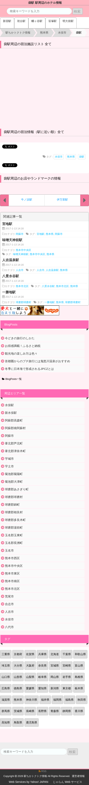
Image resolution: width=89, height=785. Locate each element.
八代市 (9, 627)
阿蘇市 (19, 234)
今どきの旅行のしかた (20, 338)
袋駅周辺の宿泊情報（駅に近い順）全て (34, 132)
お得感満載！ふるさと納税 (22, 345)
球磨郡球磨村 (23, 302)
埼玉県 (6, 665)
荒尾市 (9, 596)
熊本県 (71, 156)
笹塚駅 (52, 21)
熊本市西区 (12, 558)
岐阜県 (42, 676)
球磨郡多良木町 (15, 520)
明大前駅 (68, 21)
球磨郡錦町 (12, 504)
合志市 (9, 604)
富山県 (79, 665)
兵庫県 (42, 654)
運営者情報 (78, 776)
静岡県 (67, 711)
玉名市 (9, 550)
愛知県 (42, 688)
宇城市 (9, 458)
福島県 (69, 699)
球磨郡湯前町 (14, 527)
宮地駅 (40, 234)
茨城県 (18, 711)
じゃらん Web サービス (67, 781)
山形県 (18, 676)
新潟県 (55, 688)
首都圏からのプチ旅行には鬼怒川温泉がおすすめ (37, 361)
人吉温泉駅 (52, 270)
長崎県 (30, 711)
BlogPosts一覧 (12, 379)
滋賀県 (6, 699)
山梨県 (30, 676)
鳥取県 (18, 722)
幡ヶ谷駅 (36, 21)
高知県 (6, 722)
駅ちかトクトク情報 (35, 776)
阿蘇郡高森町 (14, 420)
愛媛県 (30, 688)
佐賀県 (30, 654)
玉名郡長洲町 (14, 542)
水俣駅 (9, 405)
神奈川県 (31, 699)
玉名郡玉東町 (14, 535)
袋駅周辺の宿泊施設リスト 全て (28, 44)
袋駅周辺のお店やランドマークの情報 (32, 178)
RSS (42, 771)
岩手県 (67, 676)
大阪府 (30, 665)
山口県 (6, 676)
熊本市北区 (22, 286)
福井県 (45, 699)
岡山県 (55, 676)
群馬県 (6, 711)
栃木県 (79, 688)
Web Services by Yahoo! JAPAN (28, 781)
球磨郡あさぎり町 (17, 489)
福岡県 (57, 699)
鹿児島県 (31, 722)
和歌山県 (80, 654)
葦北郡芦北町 (14, 443)
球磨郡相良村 (14, 512)
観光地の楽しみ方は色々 (21, 353)
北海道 (55, 654)
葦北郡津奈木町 (15, 451)
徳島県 (18, 688)
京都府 (18, 654)
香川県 (79, 711)
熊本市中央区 (23, 250)
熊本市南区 (12, 581)
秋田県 (82, 699)
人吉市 (19, 270)
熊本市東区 (12, 573)
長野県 (42, 711)
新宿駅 (7, 21)
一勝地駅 (49, 302)
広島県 (6, 688)
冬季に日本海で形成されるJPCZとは (29, 368)
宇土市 (9, 466)
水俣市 (59, 156)
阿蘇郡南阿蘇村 (15, 428)
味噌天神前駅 (20, 254)
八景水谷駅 (48, 286)
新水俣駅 (11, 412)
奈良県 (42, 665)
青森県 (55, 711)
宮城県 (55, 665)
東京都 (67, 688)
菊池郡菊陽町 (14, 474)
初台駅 (21, 21)
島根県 (79, 676)
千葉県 (67, 654)
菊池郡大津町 (14, 481)
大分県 (18, 665)
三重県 (6, 654)
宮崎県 (67, 665)
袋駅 (81, 156)
